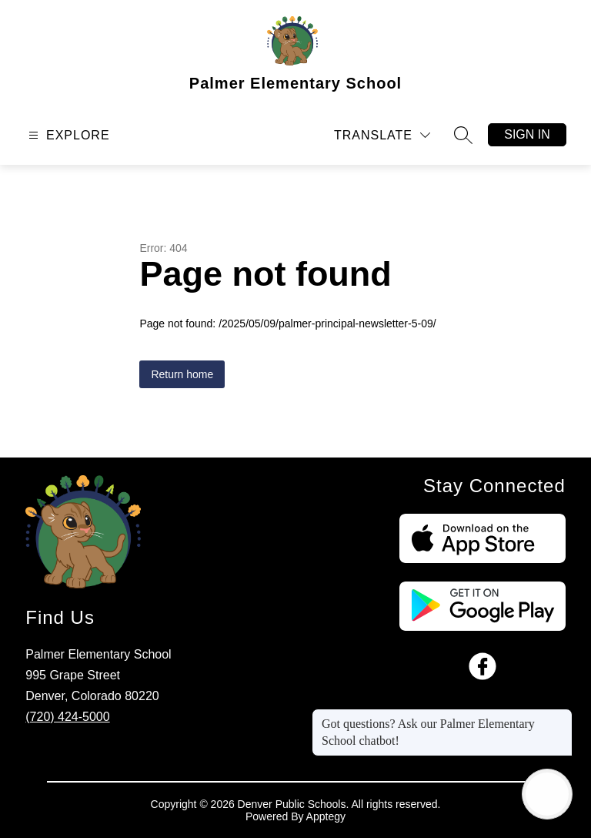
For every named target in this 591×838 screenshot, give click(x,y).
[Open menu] (67, 135)
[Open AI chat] (547, 794)
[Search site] (463, 135)
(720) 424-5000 (67, 716)
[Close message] (560, 716)
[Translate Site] (382, 135)
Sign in (527, 134)
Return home (182, 374)
